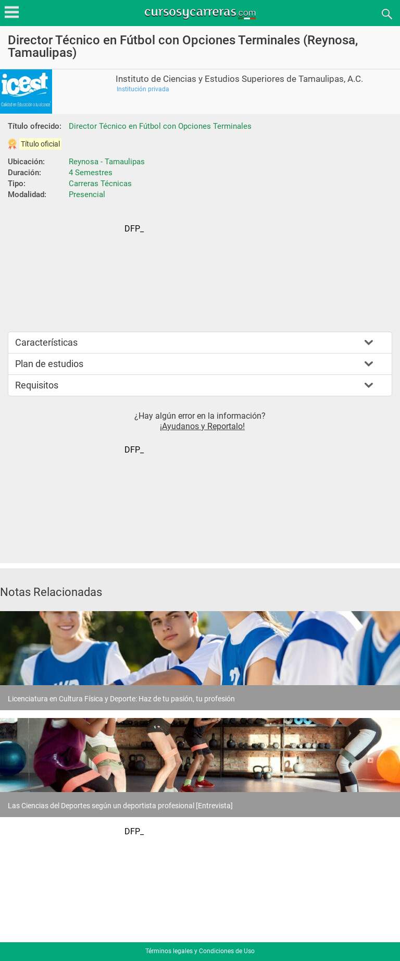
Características (46, 342)
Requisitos (36, 385)
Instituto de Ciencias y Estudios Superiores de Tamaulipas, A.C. (239, 79)
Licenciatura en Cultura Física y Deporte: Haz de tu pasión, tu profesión (121, 699)
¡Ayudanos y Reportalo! (202, 426)
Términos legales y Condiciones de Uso (200, 951)
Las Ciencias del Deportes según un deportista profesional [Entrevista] (120, 805)
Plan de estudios (49, 363)
